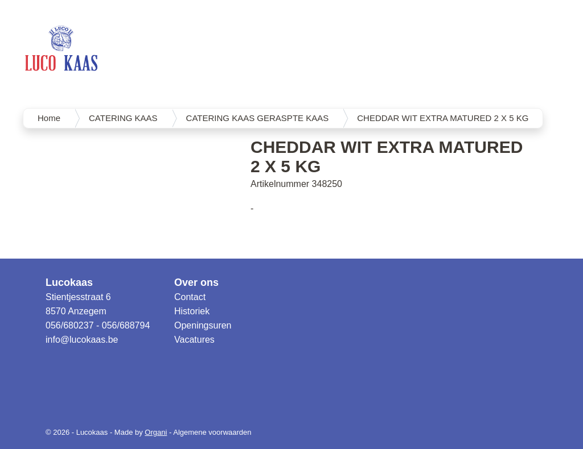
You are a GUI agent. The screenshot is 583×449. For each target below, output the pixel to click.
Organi (156, 432)
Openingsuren (203, 325)
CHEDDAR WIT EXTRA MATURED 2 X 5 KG (442, 118)
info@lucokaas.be (82, 339)
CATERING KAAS (123, 118)
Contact (190, 297)
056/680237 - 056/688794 (98, 325)
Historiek (192, 311)
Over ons (196, 282)
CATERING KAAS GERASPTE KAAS (257, 118)
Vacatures (194, 339)
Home (49, 118)
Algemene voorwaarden (212, 432)
